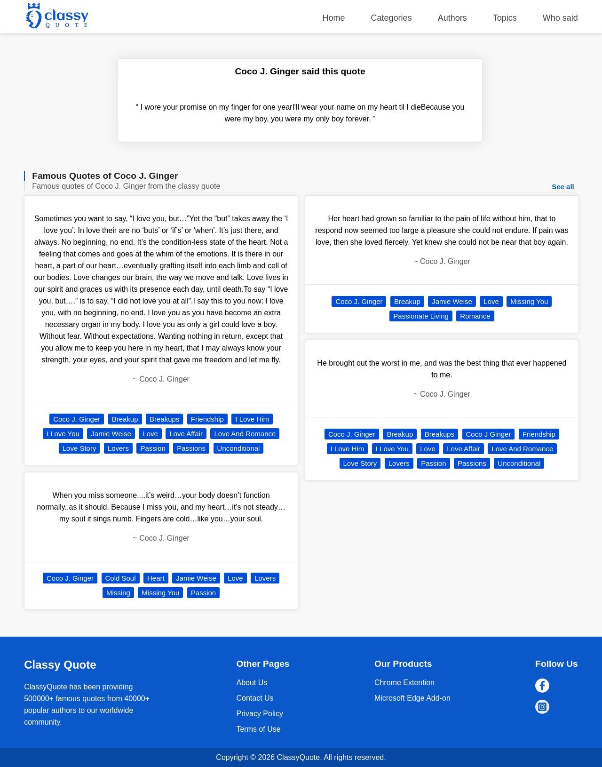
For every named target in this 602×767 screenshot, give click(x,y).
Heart (156, 578)
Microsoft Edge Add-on (412, 698)
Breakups (164, 419)
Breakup (125, 419)
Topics (505, 18)
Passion (152, 448)
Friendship (207, 419)
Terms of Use (258, 729)
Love (150, 434)
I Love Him (252, 419)
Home (334, 18)
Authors (452, 18)
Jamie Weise (111, 434)
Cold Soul (120, 578)
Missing (118, 593)
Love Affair (186, 434)
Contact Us (254, 698)
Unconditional (238, 448)
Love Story (79, 448)
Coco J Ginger (488, 434)
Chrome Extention (404, 683)
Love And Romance (245, 434)
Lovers (118, 448)
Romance (475, 316)
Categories (391, 18)
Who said (560, 18)
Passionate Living (421, 316)
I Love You (63, 434)
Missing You (160, 593)
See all (563, 187)
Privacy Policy (259, 714)
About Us (251, 683)
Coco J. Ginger (76, 419)
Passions (191, 448)
